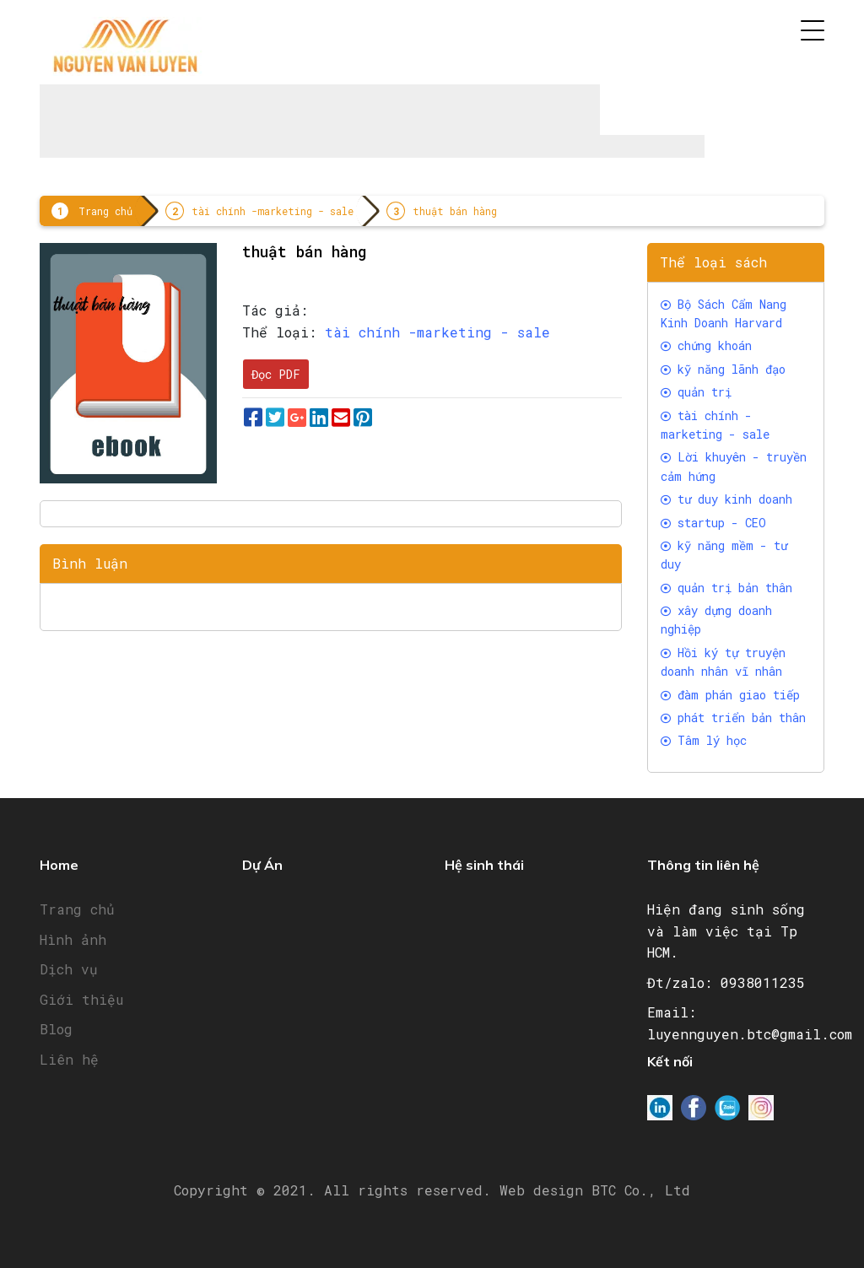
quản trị (696, 392)
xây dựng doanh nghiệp (716, 619)
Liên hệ (69, 1059)
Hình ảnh (73, 939)
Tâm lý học (704, 740)
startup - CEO (713, 523)
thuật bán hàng (455, 211)
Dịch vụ (69, 969)
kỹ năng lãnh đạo (723, 369)
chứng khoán (706, 345)
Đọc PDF (275, 374)
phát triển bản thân (733, 718)
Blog (56, 1029)
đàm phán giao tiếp (730, 695)
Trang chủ (105, 211)
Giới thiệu (81, 999)
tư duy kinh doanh (726, 499)
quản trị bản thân (726, 588)
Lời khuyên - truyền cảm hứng (734, 466)
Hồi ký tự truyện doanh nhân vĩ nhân (723, 662)
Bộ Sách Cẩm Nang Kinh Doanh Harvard (723, 313)
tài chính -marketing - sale (273, 211)
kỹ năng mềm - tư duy (724, 554)
